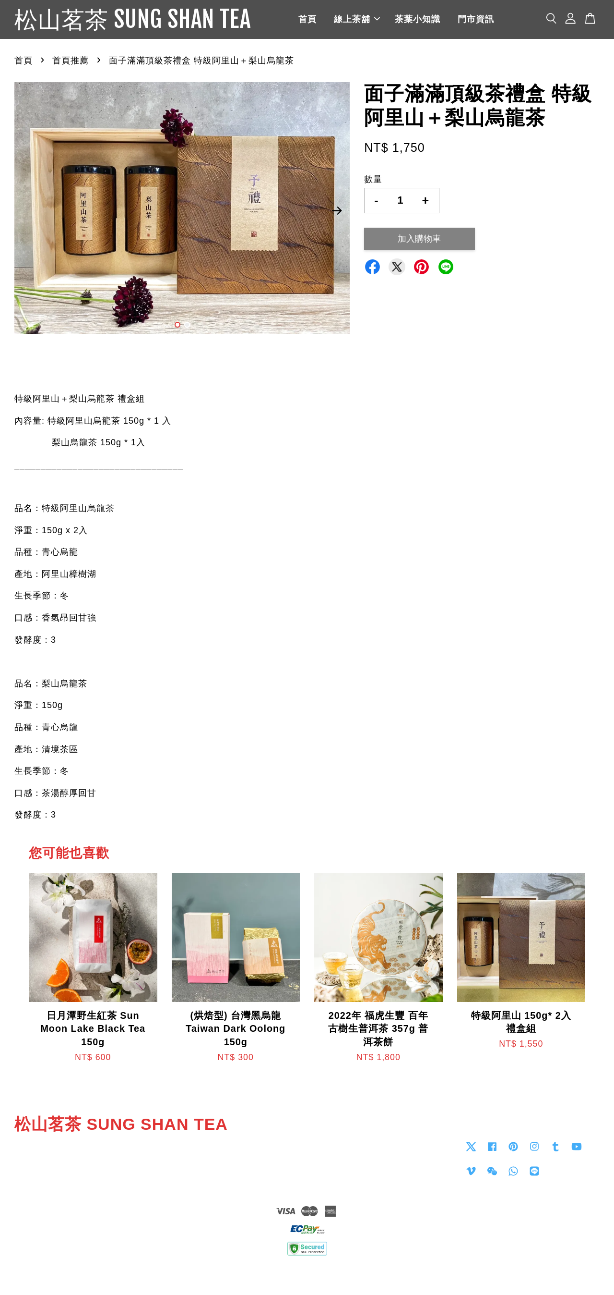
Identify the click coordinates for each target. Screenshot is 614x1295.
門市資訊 (476, 19)
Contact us (334, 1146)
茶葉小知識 (417, 19)
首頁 (307, 19)
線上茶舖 (357, 19)
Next (337, 210)
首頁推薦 (70, 60)
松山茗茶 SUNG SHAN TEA (132, 20)
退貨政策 (307, 1274)
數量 (373, 179)
